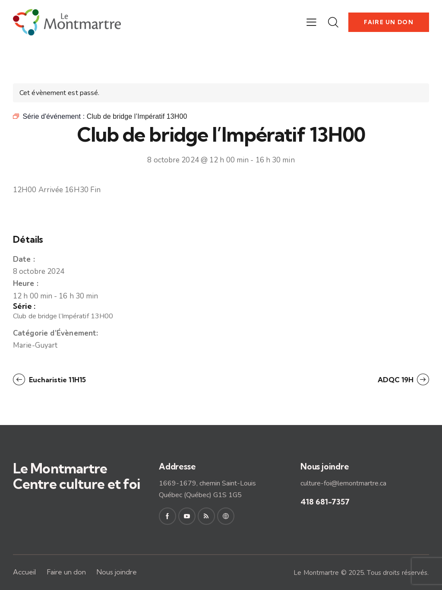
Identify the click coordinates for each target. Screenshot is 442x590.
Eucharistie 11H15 (56, 379)
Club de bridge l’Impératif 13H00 (63, 316)
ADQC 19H (396, 379)
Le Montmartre (316, 572)
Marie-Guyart (35, 345)
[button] (311, 22)
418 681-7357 (325, 502)
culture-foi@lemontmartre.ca (343, 483)
